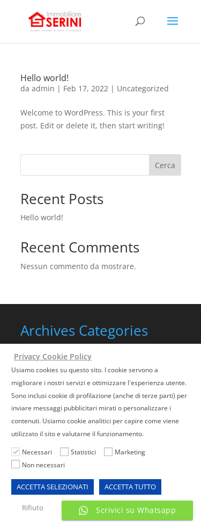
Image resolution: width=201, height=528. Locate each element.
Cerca (165, 165)
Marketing (130, 452)
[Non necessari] (15, 464)
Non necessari (43, 464)
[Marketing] (108, 451)
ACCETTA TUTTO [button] (130, 486)
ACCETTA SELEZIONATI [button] (52, 486)
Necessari (37, 452)
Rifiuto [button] (32, 507)
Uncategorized (143, 88)
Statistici (83, 452)
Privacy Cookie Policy (53, 356)
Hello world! (44, 78)
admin (43, 88)
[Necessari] (15, 451)
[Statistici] (64, 451)
